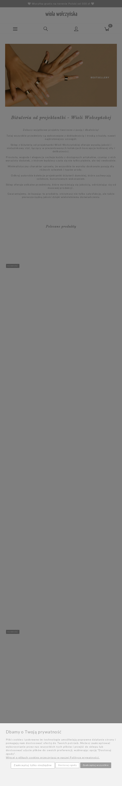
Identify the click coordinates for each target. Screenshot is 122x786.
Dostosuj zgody (67, 765)
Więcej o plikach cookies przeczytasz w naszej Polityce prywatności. (53, 757)
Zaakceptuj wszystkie (96, 765)
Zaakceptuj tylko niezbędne (33, 765)
